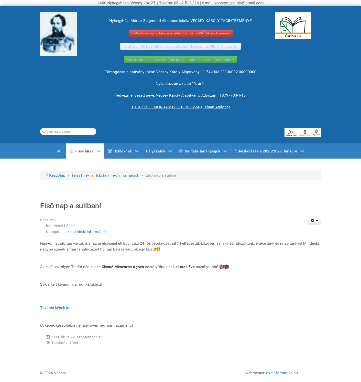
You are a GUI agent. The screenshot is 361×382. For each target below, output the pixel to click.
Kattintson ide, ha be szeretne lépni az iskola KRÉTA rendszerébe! (181, 33)
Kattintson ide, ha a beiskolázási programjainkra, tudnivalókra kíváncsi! (180, 59)
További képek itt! (55, 307)
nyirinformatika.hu (282, 373)
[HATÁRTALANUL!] (302, 132)
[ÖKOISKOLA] (293, 25)
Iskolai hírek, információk (86, 231)
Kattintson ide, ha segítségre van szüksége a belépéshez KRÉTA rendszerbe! (180, 46)
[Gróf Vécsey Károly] (58, 34)
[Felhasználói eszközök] (314, 220)
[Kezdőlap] (59, 151)
